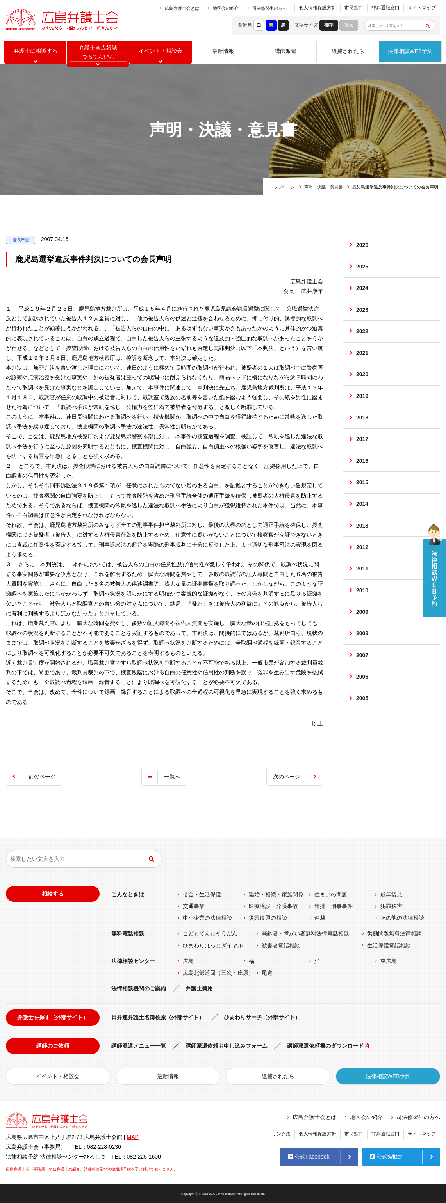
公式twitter (386, 1155)
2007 (363, 692)
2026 (363, 246)
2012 (363, 575)
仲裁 (319, 918)
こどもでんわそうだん (210, 933)
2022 (363, 340)
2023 (363, 317)
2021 (363, 364)
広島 (188, 961)
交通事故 (194, 906)
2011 (363, 598)
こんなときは (127, 894)
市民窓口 (353, 8)
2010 (363, 622)
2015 (363, 504)
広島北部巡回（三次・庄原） (218, 973)
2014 (363, 528)
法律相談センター (133, 961)
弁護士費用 (199, 988)
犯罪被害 (391, 906)
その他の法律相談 (402, 918)
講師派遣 (285, 53)
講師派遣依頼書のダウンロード (325, 1046)
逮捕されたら (348, 53)
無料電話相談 (127, 933)
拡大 (348, 25)
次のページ (285, 776)
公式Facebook (308, 1155)
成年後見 (391, 894)
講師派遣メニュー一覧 (138, 1046)
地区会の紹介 (226, 8)
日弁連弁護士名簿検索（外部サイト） (157, 1017)
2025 (363, 270)
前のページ (43, 776)
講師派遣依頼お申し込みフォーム (227, 1046)
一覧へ (172, 776)
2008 (363, 669)
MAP (133, 1137)
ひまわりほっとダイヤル (213, 945)
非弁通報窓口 (385, 8)
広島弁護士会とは (182, 8)
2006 (363, 716)
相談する (53, 893)
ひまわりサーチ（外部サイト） (262, 1017)
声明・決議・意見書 (323, 187)
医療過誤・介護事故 (273, 906)
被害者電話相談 (281, 945)
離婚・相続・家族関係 (276, 894)
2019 (363, 410)
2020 (363, 387)
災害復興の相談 (268, 918)
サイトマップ (422, 8)
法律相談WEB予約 (410, 53)
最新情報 (223, 53)
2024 (363, 293)
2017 (363, 458)
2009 (363, 645)
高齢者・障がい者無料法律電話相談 (305, 933)
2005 (363, 739)
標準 (329, 25)
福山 (254, 961)
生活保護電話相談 (389, 945)
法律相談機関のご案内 (138, 988)
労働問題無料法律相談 (394, 933)
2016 (363, 481)
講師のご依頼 (52, 1046)
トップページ (282, 187)
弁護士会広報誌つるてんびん (98, 53)
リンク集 (281, 1134)
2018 (363, 434)
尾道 (267, 973)
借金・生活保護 (202, 894)
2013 (363, 551)
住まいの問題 (330, 894)
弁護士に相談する (35, 53)
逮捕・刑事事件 (333, 906)
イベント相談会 (160, 53)
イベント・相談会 (58, 1076)
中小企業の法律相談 (207, 918)
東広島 (388, 961)
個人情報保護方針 (317, 8)
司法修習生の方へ (269, 8)
